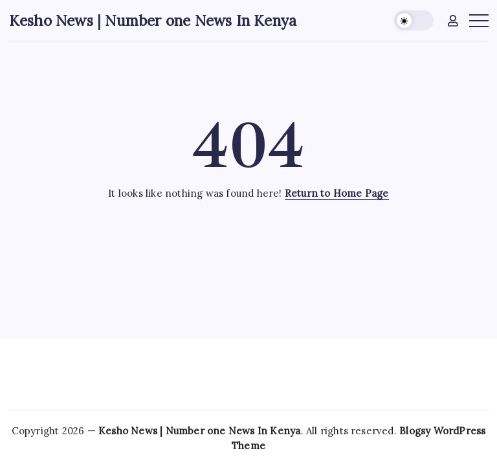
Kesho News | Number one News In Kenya (152, 20)
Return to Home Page (337, 193)
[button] (414, 20)
